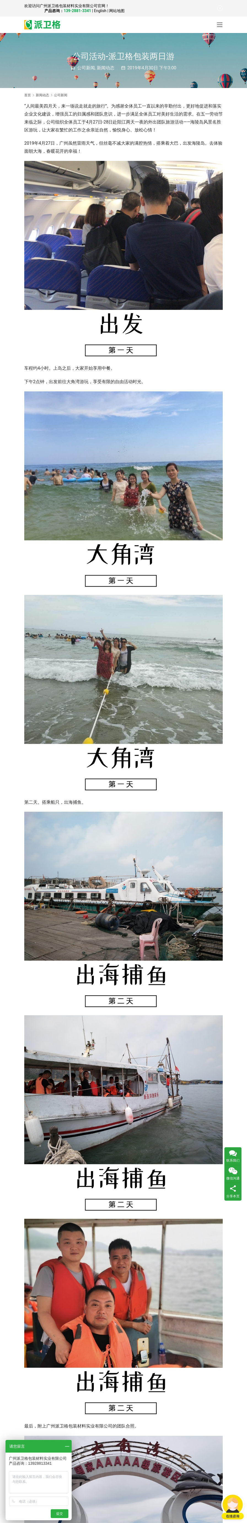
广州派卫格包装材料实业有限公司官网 (72, 6)
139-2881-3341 (77, 11)
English (100, 11)
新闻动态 (105, 67)
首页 (27, 95)
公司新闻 (86, 67)
